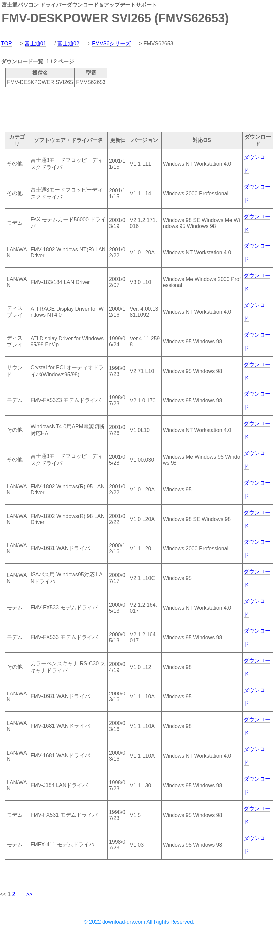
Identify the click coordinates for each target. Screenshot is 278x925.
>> (29, 894)
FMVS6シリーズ (111, 43)
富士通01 (35, 43)
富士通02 (68, 43)
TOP (6, 43)
